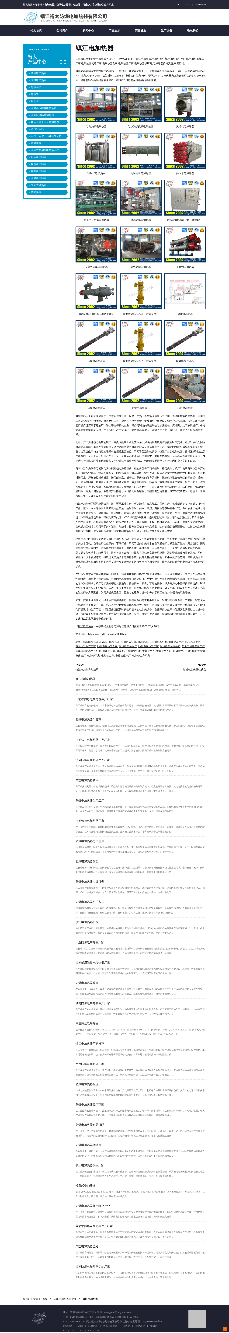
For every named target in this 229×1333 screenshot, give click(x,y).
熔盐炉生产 (148, 651)
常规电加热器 (38, 73)
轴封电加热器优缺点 (194, 669)
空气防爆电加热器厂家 (90, 1064)
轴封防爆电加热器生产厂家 (93, 1003)
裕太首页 (36, 30)
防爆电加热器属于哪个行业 (93, 1205)
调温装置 (36, 143)
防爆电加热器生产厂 (193, 646)
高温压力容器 (38, 178)
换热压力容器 (38, 164)
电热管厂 (81, 655)
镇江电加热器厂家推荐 (90, 1043)
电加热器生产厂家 (86, 646)
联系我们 (192, 30)
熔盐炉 (35, 101)
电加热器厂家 (159, 642)
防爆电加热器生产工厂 (90, 800)
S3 (89, 1330)
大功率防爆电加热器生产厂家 (94, 699)
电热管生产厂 (123, 655)
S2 (81, 1330)
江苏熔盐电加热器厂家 (90, 820)
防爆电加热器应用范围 (90, 1104)
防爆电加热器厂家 (148, 646)
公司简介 (62, 30)
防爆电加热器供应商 (65, 1299)
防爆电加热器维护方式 (90, 902)
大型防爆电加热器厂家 (90, 942)
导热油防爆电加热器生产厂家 (94, 1226)
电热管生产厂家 (141, 655)
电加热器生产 (176, 642)
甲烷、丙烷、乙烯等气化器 (46, 136)
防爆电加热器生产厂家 (88, 651)
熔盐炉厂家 (134, 651)
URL (177, 4)
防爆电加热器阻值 (87, 1084)
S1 (72, 1330)
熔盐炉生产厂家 (182, 651)
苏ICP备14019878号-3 (150, 1321)
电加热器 (81, 71)
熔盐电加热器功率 (87, 780)
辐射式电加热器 (86, 1185)
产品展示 (114, 30)
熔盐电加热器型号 (87, 1246)
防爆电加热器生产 (170, 646)
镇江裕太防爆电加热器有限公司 (66, 17)
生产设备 (166, 30)
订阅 (80, 1326)
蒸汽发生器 (37, 129)
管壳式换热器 (38, 185)
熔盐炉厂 (122, 651)
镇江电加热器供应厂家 (90, 1165)
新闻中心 (88, 30)
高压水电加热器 (86, 678)
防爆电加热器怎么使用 (90, 841)
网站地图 (68, 1326)
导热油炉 (36, 87)
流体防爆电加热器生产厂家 (93, 760)
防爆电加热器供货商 (88, 719)
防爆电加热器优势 (87, 861)
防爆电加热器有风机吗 (90, 1124)
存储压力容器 (38, 171)
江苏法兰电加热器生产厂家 (93, 739)
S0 (64, 1330)
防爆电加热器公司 (107, 646)
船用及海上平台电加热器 (45, 122)
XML (187, 4)
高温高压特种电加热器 (43, 108)
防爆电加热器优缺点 (88, 1145)
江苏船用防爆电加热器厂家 (93, 962)
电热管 (35, 94)
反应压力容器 (38, 157)
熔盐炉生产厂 (164, 651)
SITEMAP (200, 4)
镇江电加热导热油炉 (87, 669)
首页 (45, 1299)
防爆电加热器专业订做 (90, 881)
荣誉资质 (140, 30)
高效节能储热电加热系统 (45, 150)
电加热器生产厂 (194, 642)
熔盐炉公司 (108, 651)
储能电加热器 (90, 642)
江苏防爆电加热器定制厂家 (93, 1266)
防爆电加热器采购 (87, 982)
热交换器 (36, 192)
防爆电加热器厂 (128, 646)
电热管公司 (198, 651)
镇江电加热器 (85, 626)
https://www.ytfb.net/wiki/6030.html (107, 634)
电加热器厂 (144, 642)
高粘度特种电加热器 (42, 115)
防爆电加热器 (38, 80)
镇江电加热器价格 (87, 922)
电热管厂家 (93, 655)
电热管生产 (107, 655)
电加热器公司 (128, 642)
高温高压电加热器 (109, 642)
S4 (97, 1330)
